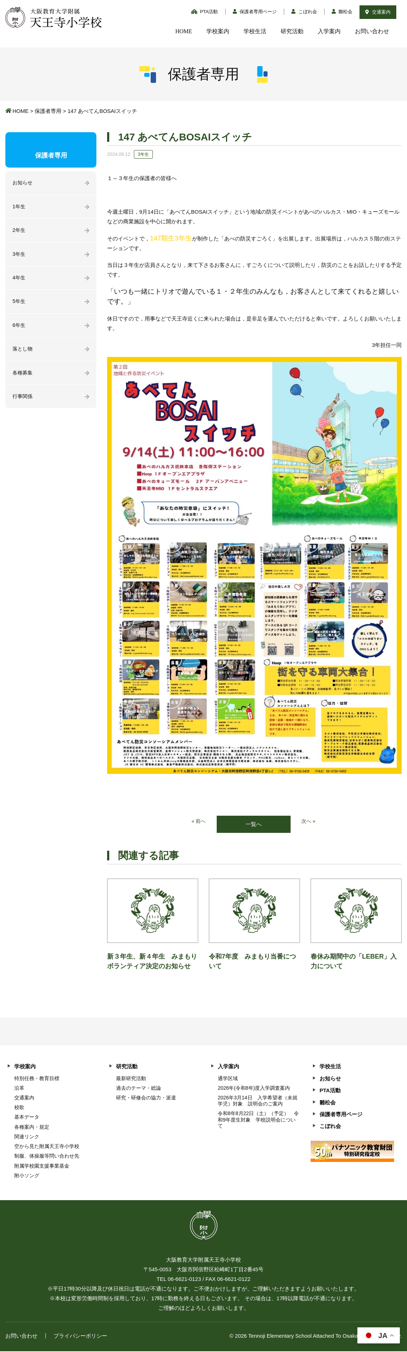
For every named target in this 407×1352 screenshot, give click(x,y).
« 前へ (198, 822)
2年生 (19, 232)
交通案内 (378, 12)
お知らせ (23, 183)
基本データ (26, 1117)
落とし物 (23, 353)
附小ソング (26, 1176)
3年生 (19, 256)
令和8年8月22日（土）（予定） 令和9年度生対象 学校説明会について (258, 1120)
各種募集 (23, 377)
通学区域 (228, 1079)
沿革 (19, 1088)
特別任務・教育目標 (36, 1079)
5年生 (19, 305)
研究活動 (292, 31)
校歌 (19, 1108)
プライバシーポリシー (80, 1336)
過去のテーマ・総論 (138, 1088)
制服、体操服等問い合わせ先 (46, 1156)
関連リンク (26, 1137)
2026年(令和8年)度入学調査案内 (254, 1088)
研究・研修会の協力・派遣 (146, 1098)
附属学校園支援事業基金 (41, 1166)
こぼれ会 (304, 11)
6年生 (19, 329)
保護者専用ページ (255, 11)
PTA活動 (204, 11)
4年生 (19, 280)
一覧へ (254, 824)
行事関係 (23, 402)
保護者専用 (48, 111)
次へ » (309, 822)
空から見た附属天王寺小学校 (46, 1147)
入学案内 (329, 31)
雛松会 (342, 11)
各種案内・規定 (31, 1127)
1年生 (19, 207)
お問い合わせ (372, 31)
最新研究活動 (131, 1079)
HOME (183, 31)
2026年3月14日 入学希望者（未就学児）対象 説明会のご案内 (257, 1101)
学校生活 (254, 31)
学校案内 (217, 31)
